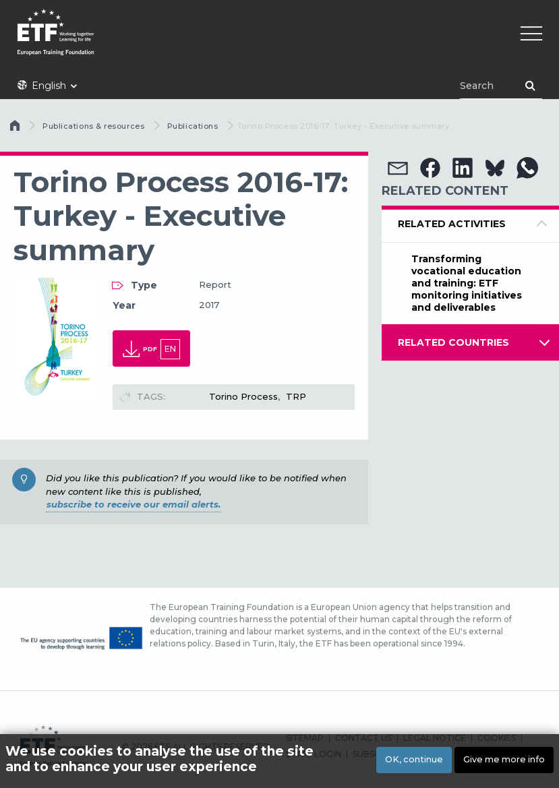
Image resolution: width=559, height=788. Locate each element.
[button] (397, 167)
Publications (192, 126)
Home (16, 128)
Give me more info (504, 759)
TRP (296, 396)
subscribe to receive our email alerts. (133, 504)
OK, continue (414, 759)
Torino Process (243, 396)
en (170, 349)
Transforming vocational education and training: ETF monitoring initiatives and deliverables (466, 283)
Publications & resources (93, 126)
